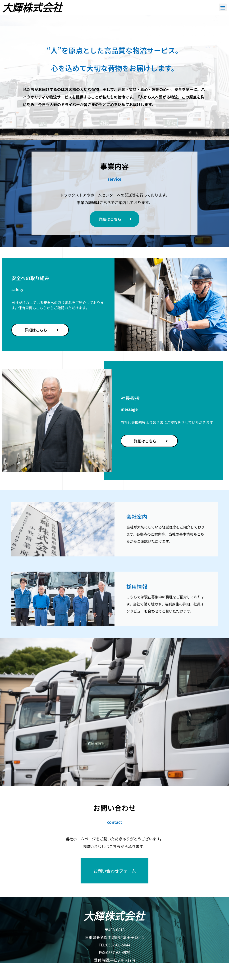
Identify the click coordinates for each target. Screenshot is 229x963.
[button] (223, 7)
